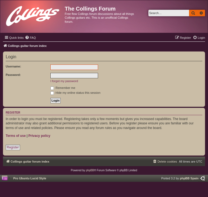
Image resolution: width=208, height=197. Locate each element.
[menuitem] (30, 37)
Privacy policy (39, 136)
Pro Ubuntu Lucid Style (29, 178)
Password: (13, 74)
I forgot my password (64, 81)
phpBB (90, 170)
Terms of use (16, 136)
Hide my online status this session (75, 92)
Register (13, 147)
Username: (13, 66)
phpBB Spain (189, 178)
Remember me (62, 87)
